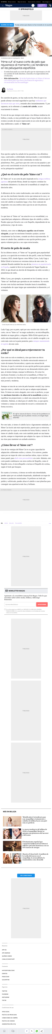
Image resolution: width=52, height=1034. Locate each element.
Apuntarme (42, 604)
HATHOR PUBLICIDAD (8, 970)
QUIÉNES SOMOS (7, 956)
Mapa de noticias (22, 1)
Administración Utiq (9, 1024)
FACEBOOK (5, 994)
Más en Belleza (9, 812)
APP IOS (4, 950)
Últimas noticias (12, 1)
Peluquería (18, 523)
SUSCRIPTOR (5, 980)
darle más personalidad (23, 458)
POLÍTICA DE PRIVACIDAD (9, 1015)
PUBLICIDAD (5, 977)
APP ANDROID (6, 953)
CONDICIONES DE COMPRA (10, 1018)
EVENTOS (4, 973)
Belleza (11, 523)
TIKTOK (4, 1000)
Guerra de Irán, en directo (34, 1)
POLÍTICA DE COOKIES (8, 1021)
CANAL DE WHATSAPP (8, 959)
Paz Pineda (10, 89)
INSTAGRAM (5, 997)
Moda (6, 523)
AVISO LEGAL (5, 1011)
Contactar (5, 966)
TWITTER (4, 991)
